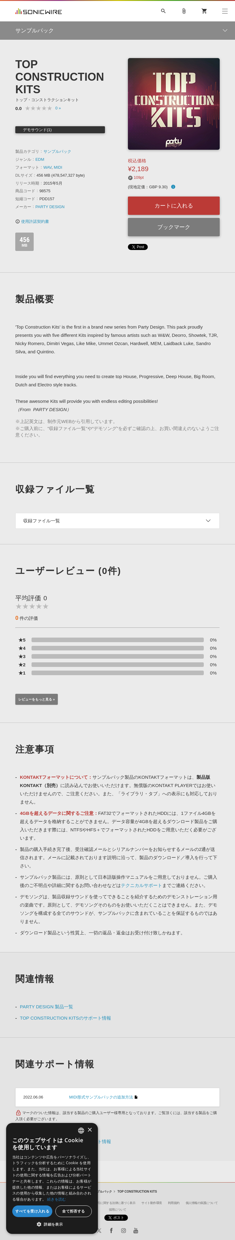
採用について (117, 1209)
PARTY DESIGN (50, 206)
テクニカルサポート (141, 885)
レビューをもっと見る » (36, 699)
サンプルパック (57, 151)
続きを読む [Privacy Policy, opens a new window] (56, 1199)
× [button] (89, 1130)
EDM (39, 159)
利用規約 (174, 1203)
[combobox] (81, 1131)
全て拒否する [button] (73, 1211)
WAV (47, 167)
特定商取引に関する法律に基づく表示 (111, 1203)
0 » (58, 108)
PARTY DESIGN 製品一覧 (46, 1006)
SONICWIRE (38, 11)
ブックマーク (173, 227)
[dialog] (52, 1178)
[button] (52, 1224)
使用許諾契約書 (32, 221)
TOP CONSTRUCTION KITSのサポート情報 (65, 1018)
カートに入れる (174, 206)
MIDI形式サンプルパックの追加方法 (101, 1097)
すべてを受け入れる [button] (32, 1211)
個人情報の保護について (202, 1203)
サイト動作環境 (151, 1203)
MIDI (58, 167)
